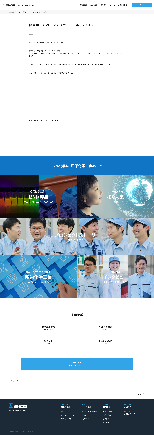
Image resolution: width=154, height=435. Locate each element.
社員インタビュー (87, 415)
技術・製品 (64, 411)
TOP (18, 380)
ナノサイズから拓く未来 (68, 415)
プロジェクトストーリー (68, 419)
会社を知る (93, 5)
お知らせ (112, 5)
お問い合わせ (122, 5)
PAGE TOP (137, 395)
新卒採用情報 (107, 411)
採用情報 (103, 5)
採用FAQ (106, 422)
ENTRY (141, 5)
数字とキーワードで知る (89, 411)
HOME (11, 12)
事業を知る (83, 5)
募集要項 (106, 419)
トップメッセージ (87, 419)
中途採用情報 (107, 415)
